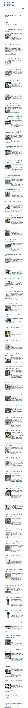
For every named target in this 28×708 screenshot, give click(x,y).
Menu (5, 11)
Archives (15, 706)
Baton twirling (16, 38)
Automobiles (14, 220)
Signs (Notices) (15, 126)
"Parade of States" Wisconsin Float (13, 278)
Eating (12, 184)
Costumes (12, 53)
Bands (14, 38)
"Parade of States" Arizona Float (13, 92)
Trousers (12, 224)
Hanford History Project (9, 4)
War (17, 676)
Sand (17, 413)
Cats (12, 388)
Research (11, 706)
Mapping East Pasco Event (7, 707)
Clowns (14, 234)
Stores (11, 54)
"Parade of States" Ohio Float (12, 58)
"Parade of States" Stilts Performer (13, 80)
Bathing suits (14, 261)
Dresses (22, 348)
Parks (12, 334)
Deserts (12, 425)
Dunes (15, 425)
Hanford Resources (6, 706)
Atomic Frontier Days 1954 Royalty (13, 394)
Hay (14, 376)
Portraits (14, 334)
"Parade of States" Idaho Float (12, 44)
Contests (16, 333)
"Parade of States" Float (11, 303)
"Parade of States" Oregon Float (13, 201)
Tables (20, 185)
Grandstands (13, 111)
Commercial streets (19, 52)
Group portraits (20, 660)
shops (9, 54)
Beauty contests (20, 347)
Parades (20, 53)
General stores (16, 53)
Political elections (19, 124)
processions (6, 54)
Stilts (21, 86)
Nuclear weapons (16, 675)
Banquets (14, 183)
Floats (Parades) (19, 85)
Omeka (23, 706)
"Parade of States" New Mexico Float (14, 291)
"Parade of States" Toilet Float (12, 189)
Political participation (14, 125)
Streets (15, 676)
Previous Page (7, 24)
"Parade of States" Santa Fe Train (13, 267)
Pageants (19, 333)
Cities (18, 39)
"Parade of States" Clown (11, 228)
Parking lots (18, 630)
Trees (20, 334)
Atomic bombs (15, 673)
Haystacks (17, 376)
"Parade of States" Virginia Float (13, 69)
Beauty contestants (15, 347)
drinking (21, 183)
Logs (7, 211)
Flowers (17, 660)
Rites (9, 691)
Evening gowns (13, 660)
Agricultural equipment (16, 374)
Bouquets (12, 348)
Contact (18, 706)
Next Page (15, 24)
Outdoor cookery (17, 111)
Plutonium (6, 676)
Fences (19, 361)
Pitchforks (15, 377)
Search (23, 8)
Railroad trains (19, 274)
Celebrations (15, 39)
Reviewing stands (13, 185)
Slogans (19, 126)
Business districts (15, 195)
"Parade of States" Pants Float (12, 215)
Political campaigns (13, 124)
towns (13, 54)
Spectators (19, 86)
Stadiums (19, 112)
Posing (18, 377)
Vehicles (15, 54)
